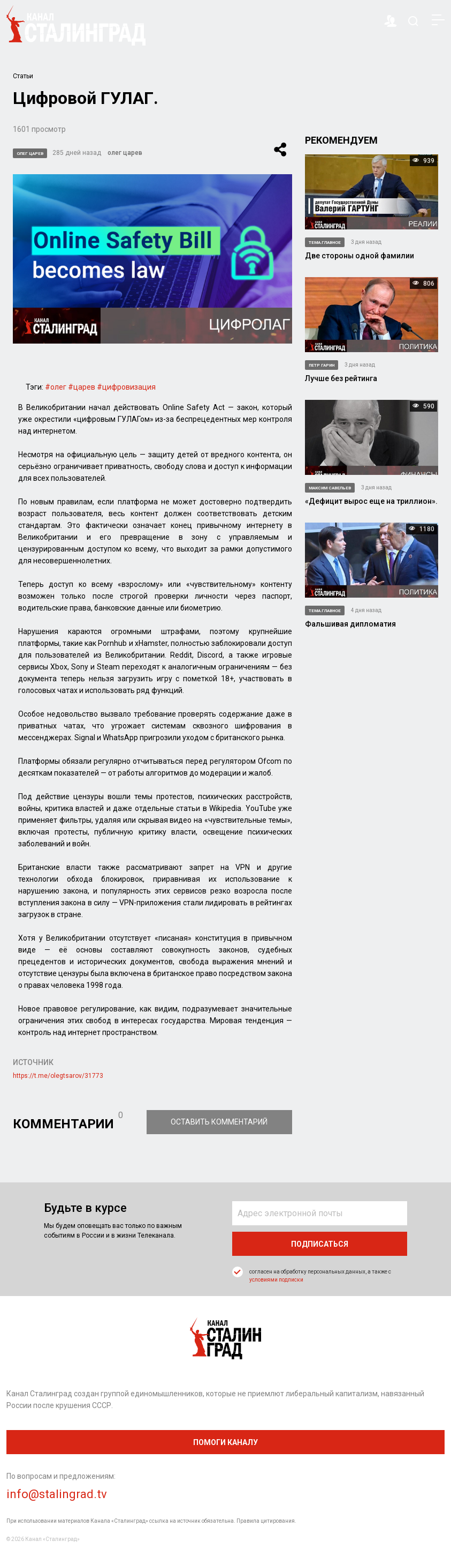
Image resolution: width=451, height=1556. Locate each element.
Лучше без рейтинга (341, 378)
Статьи (23, 76)
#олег (55, 387)
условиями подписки (276, 1280)
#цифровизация (126, 387)
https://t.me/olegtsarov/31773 (58, 1075)
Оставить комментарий (220, 1122)
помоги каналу (225, 1442)
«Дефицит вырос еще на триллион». (371, 501)
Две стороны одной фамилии (359, 255)
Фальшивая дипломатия (350, 624)
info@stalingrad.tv (56, 1494)
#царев (81, 387)
